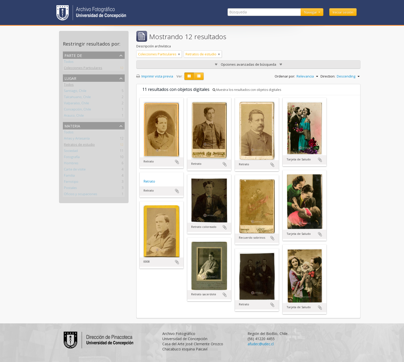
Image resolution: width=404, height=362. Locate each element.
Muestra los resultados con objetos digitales (247, 90)
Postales (70, 188)
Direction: (328, 76)
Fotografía (72, 158)
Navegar (311, 12)
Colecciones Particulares (83, 68)
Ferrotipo (71, 182)
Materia (72, 125)
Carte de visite (75, 170)
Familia (69, 176)
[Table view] (199, 76)
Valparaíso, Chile (76, 104)
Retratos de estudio (79, 145)
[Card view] (189, 76)
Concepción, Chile (77, 110)
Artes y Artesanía (77, 139)
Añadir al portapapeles (177, 162)
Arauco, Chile (74, 116)
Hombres (71, 164)
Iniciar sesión (343, 12)
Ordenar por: (285, 76)
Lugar (70, 77)
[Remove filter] (179, 54)
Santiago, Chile (75, 91)
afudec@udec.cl (261, 343)
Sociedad (71, 151)
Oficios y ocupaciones (80, 195)
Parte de (73, 54)
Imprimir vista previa (154, 76)
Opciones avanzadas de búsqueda (248, 64)
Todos (68, 62)
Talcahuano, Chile (77, 98)
